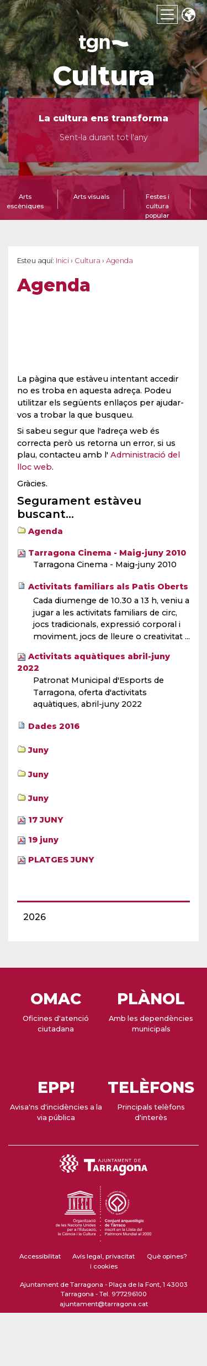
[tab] (91, 203)
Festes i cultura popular (157, 206)
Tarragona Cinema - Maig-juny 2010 (107, 553)
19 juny (43, 840)
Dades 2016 (53, 726)
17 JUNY (45, 820)
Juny (38, 750)
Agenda (45, 531)
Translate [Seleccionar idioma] (188, 15)
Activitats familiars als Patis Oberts (108, 587)
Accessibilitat (40, 1256)
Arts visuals (91, 197)
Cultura (103, 76)
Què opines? (167, 1256)
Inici (62, 260)
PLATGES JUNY (61, 860)
